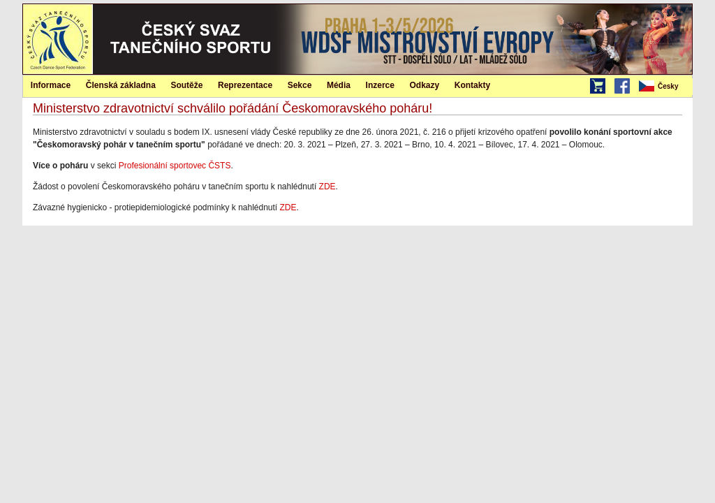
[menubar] (665, 86)
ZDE (327, 186)
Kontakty (472, 85)
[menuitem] (665, 86)
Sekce (300, 85)
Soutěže (186, 85)
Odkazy (425, 85)
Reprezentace (245, 85)
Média (339, 85)
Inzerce (380, 85)
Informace (51, 85)
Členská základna (121, 85)
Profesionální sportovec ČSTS (175, 165)
